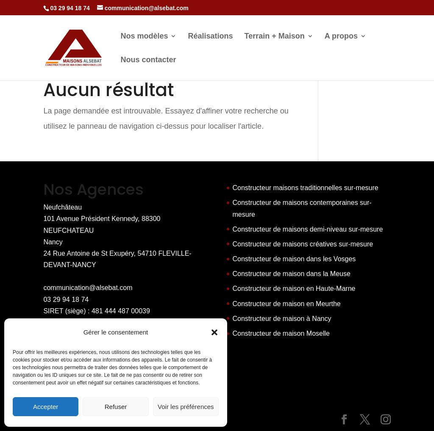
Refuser (116, 406)
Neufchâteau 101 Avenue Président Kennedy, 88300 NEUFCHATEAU (101, 219)
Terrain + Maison (275, 36)
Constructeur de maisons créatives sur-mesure (303, 244)
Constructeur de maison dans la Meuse (292, 273)
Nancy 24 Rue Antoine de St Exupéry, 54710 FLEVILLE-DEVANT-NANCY (117, 253)
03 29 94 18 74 (66, 299)
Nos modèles (144, 36)
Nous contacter (148, 60)
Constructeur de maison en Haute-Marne (294, 288)
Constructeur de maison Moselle (281, 333)
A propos (341, 36)
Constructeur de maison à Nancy (282, 318)
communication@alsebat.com (87, 287)
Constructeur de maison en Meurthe (287, 303)
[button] (214, 332)
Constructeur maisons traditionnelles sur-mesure (305, 187)
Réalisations (210, 36)
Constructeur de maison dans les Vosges (294, 258)
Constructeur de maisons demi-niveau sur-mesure (308, 229)
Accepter (45, 406)
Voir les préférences (186, 406)
